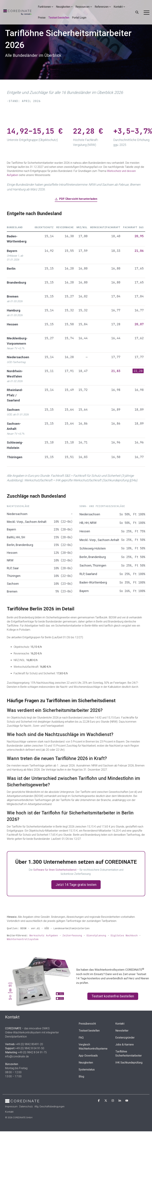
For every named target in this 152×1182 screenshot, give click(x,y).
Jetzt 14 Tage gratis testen (76, 885)
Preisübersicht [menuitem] (87, 1023)
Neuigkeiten (64, 6)
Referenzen (103, 6)
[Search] (137, 12)
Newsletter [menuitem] (121, 1030)
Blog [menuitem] (81, 1076)
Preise (42, 17)
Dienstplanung (96, 935)
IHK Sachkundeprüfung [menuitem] (128, 1062)
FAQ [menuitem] (81, 1037)
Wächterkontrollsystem (22, 939)
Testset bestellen (58, 17)
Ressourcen (83, 6)
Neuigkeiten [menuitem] (86, 1062)
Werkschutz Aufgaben (43, 935)
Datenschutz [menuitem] (26, 1106)
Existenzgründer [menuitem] (125, 1037)
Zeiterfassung (72, 935)
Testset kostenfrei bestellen (113, 996)
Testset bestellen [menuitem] (89, 1030)
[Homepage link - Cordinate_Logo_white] (22, 1101)
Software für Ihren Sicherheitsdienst (54, 869)
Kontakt (119, 6)
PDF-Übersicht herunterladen (76, 198)
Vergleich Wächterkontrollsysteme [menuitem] (93, 1046)
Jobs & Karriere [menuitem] (124, 1044)
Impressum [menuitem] (11, 1106)
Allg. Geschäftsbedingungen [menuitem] (49, 1106)
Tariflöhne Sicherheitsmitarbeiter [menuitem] (128, 1053)
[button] (146, 12)
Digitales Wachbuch (124, 935)
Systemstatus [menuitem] (87, 1069)
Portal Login (79, 17)
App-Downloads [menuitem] (88, 1055)
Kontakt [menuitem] (119, 1023)
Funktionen (45, 6)
